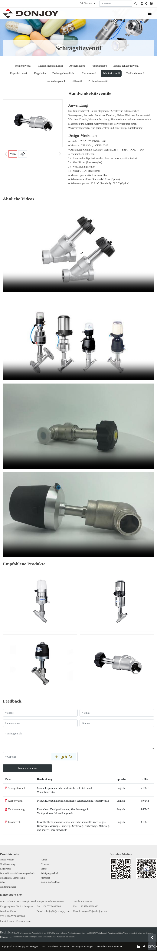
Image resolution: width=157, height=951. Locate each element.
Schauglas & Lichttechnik (12, 877)
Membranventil (23, 65)
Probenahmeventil (98, 81)
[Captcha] (26, 756)
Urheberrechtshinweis (58, 946)
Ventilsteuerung (16, 809)
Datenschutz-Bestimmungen (108, 946)
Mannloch (45, 877)
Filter (2, 882)
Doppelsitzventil (19, 73)
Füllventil (76, 81)
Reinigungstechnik (49, 873)
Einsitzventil (14, 822)
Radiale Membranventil (50, 65)
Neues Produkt (7, 859)
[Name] (40, 713)
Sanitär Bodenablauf (50, 882)
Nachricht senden (27, 768)
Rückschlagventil (56, 81)
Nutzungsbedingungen (82, 946)
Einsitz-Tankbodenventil (126, 65)
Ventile (44, 868)
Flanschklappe (99, 65)
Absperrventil (89, 73)
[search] (135, 4)
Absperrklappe (77, 65)
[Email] (117, 713)
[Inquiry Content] (78, 739)
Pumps (44, 859)
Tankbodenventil (135, 73)
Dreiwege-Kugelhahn (63, 73)
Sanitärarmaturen (8, 887)
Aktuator (45, 864)
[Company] (40, 723)
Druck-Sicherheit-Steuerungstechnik (17, 873)
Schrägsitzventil (111, 73)
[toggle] (150, 13)
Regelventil (5, 868)
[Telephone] (117, 723)
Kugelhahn (40, 73)
